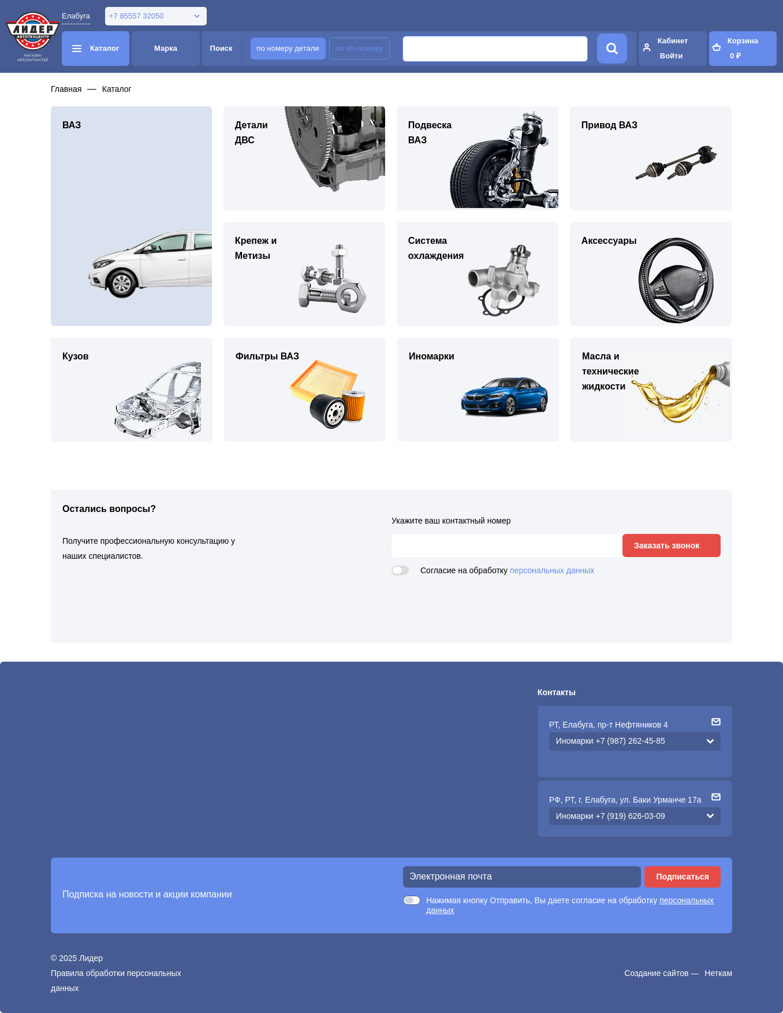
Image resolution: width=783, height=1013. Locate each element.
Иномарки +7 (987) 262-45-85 (610, 740)
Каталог (117, 89)
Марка (165, 48)
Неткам (718, 973)
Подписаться (682, 876)
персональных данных (552, 570)
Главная (66, 89)
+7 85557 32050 (136, 16)
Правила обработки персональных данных (116, 981)
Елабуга (76, 16)
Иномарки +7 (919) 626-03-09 (610, 816)
